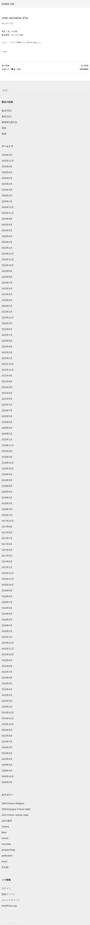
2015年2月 (7, 701)
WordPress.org (9, 906)
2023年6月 (7, 288)
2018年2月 (7, 509)
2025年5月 (7, 178)
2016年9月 (7, 590)
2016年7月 (7, 602)
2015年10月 (8, 654)
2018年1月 (7, 515)
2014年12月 (8, 712)
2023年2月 (7, 306)
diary (5, 51)
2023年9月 (7, 271)
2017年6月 (7, 544)
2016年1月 (7, 637)
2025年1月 (7, 201)
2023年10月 (8, 265)
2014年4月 (7, 759)
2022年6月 (7, 340)
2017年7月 (7, 538)
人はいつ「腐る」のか (23, 67)
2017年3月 (7, 555)
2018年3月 (7, 503)
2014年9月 (7, 730)
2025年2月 (7, 195)
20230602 (67, 67)
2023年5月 (7, 294)
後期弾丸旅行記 (9, 122)
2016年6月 (7, 608)
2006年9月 (7, 782)
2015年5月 (7, 683)
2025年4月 (7, 184)
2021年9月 (7, 375)
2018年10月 (8, 468)
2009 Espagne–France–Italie (16, 809)
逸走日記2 (7, 110)
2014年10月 (8, 724)
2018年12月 (8, 462)
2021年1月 (7, 404)
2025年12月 (8, 160)
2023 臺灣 (7, 820)
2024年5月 (7, 230)
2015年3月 (7, 695)
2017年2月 (7, 561)
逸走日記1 (7, 116)
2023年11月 (8, 259)
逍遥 (4, 128)
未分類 (5, 867)
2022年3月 (7, 352)
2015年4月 (7, 689)
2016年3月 (7, 625)
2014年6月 (7, 747)
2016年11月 (8, 579)
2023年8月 (7, 277)
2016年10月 (8, 584)
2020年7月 (7, 410)
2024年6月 (7, 224)
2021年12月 (8, 364)
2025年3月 (7, 189)
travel (4, 861)
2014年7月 (7, 741)
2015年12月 (8, 643)
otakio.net (8, 3)
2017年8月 (7, 532)
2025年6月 (7, 172)
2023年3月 (7, 300)
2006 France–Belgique (13, 803)
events (5, 838)
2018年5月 (7, 491)
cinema (5, 826)
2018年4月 (7, 497)
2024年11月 (8, 213)
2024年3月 (7, 242)
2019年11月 (8, 445)
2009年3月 (7, 770)
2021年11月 (8, 370)
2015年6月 (7, 677)
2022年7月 (7, 335)
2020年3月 (7, 428)
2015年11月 (8, 648)
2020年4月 (7, 422)
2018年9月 (7, 474)
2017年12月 (8, 521)
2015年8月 (7, 666)
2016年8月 (7, 596)
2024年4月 (7, 236)
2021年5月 (7, 393)
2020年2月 (7, 433)
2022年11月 (8, 317)
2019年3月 (7, 457)
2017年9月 (7, 526)
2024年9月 (7, 218)
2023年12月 (8, 253)
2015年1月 (7, 706)
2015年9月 (7, 660)
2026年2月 (7, 155)
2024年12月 (8, 207)
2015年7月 (7, 672)
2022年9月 (7, 323)
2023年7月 (7, 282)
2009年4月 (7, 764)
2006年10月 (8, 776)
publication (7, 855)
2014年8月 (7, 735)
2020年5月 (7, 416)
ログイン (6, 888)
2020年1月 (7, 439)
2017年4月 (7, 550)
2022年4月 (7, 346)
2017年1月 (7, 567)
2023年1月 (7, 311)
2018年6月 (7, 486)
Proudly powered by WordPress (15, 921)
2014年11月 (8, 718)
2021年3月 (7, 399)
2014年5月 (7, 753)
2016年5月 (7, 613)
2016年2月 (7, 631)
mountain (6, 844)
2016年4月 (7, 619)
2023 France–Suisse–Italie (15, 815)
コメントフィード (11, 900)
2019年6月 (7, 451)
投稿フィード (8, 894)
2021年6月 (7, 387)
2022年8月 (7, 329)
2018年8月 (7, 480)
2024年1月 (7, 248)
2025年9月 (7, 166)
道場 (4, 133)
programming (8, 850)
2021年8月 (7, 381)
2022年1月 (7, 358)
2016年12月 (8, 573)
